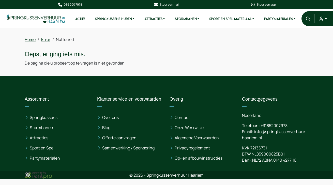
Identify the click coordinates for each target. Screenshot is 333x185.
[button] (307, 18)
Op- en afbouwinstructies (198, 158)
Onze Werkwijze (189, 127)
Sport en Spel (42, 148)
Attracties (153, 19)
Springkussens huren (113, 19)
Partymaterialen (278, 19)
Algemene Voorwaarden (197, 138)
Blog (106, 127)
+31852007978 (273, 125)
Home (30, 39)
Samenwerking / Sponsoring (128, 148)
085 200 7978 (69, 4)
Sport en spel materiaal (230, 19)
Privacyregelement (192, 148)
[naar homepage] (36, 19)
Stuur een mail (166, 4)
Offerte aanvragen (119, 138)
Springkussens (44, 117)
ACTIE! (80, 19)
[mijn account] (322, 18)
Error (46, 39)
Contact (182, 117)
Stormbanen (185, 19)
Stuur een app (263, 4)
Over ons (110, 117)
